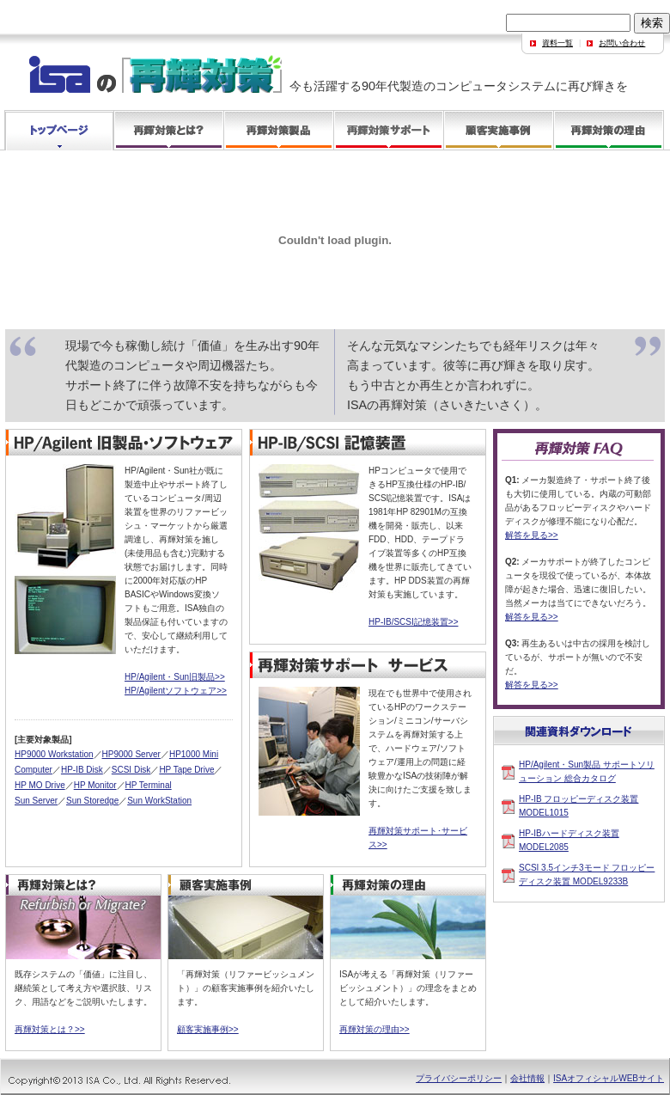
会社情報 (527, 1078)
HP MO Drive (40, 785)
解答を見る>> (531, 535)
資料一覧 (557, 43)
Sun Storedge (92, 800)
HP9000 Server (131, 754)
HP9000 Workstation (54, 754)
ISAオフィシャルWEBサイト (608, 1078)
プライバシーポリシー (459, 1078)
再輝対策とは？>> (50, 1029)
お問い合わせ (622, 43)
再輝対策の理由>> (374, 1029)
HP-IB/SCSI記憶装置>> (413, 622)
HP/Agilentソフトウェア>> (176, 690)
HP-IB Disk (82, 769)
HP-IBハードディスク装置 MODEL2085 (569, 840)
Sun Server (36, 800)
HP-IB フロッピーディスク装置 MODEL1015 (578, 805)
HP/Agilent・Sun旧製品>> (175, 677)
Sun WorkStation (159, 800)
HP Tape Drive (186, 769)
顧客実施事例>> (208, 1029)
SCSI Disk (131, 769)
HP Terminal (148, 785)
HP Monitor (95, 785)
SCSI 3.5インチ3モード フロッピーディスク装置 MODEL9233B (587, 874)
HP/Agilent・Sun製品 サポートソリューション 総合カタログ (587, 771)
